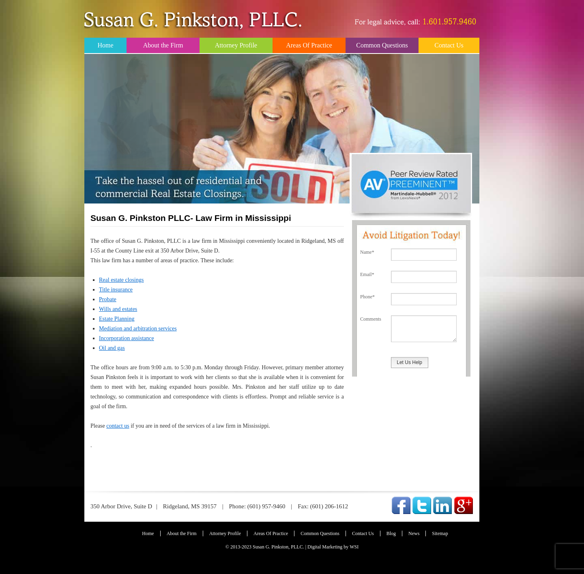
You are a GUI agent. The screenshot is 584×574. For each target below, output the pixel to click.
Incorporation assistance (126, 338)
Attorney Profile (236, 45)
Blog (391, 533)
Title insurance (116, 290)
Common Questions (382, 45)
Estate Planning (117, 319)
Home (105, 45)
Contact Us (449, 45)
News (413, 533)
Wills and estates (118, 309)
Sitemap (440, 533)
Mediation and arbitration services (138, 329)
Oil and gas (112, 348)
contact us (117, 426)
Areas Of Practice (309, 45)
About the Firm (163, 45)
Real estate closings (121, 280)
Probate (107, 299)
